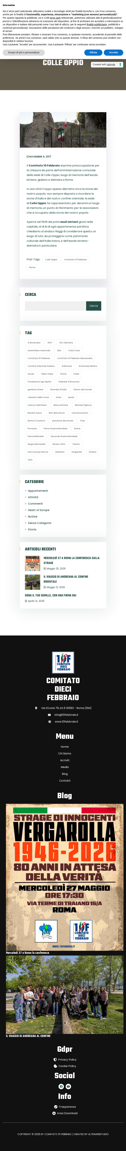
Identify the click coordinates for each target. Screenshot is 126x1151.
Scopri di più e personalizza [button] (23, 52)
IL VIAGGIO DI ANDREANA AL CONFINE (28, 1036)
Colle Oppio (51, 259)
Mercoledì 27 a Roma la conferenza (27, 953)
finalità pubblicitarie (97, 24)
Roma (32, 267)
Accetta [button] (113, 52)
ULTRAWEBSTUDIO (98, 1134)
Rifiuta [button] (93, 52)
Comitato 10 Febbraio (75, 259)
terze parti (55, 17)
